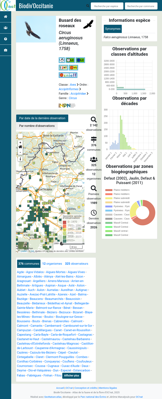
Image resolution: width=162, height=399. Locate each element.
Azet (73, 294)
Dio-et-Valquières (39, 370)
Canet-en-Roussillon (77, 330)
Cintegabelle (25, 357)
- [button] (20, 152)
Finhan (48, 375)
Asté (71, 285)
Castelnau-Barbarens (76, 339)
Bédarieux (38, 303)
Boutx (36, 321)
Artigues (37, 285)
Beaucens (36, 299)
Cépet (62, 352)
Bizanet (78, 312)
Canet (58, 330)
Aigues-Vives (76, 272)
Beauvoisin (73, 299)
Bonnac (37, 317)
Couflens (68, 361)
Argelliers (39, 281)
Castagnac (85, 334)
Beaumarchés (54, 299)
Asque (62, 285)
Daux (85, 366)
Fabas (21, 375)
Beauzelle (23, 303)
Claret (40, 357)
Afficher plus (71, 375)
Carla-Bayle (41, 334)
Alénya (48, 276)
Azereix (62, 294)
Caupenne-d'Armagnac (50, 348)
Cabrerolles (61, 321)
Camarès (37, 325)
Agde (20, 272)
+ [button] (20, 142)
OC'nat (69, 388)
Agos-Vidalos (35, 272)
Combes (81, 357)
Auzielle (22, 294)
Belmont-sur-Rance (48, 308)
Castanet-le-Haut (28, 339)
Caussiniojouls (77, 348)
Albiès (38, 276)
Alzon (79, 276)
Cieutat (73, 352)
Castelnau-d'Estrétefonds (33, 343)
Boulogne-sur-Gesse (69, 317)
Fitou (58, 375)
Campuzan (24, 330)
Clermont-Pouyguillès (60, 357)
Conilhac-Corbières (29, 361)
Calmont (76, 321)
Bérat (66, 308)
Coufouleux (84, 361)
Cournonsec (25, 366)
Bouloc (49, 317)
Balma (82, 294)
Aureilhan (67, 290)
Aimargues (24, 276)
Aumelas (53, 290)
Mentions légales (108, 388)
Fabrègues (34, 375)
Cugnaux (53, 366)
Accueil (60, 388)
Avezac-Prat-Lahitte (42, 294)
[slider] (62, 244)
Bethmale (38, 312)
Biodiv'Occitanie (36, 5)
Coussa (40, 366)
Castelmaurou (51, 339)
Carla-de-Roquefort (63, 334)
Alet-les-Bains (64, 276)
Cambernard (53, 325)
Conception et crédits (86, 388)
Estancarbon (81, 370)
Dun (56, 370)
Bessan (78, 308)
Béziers (52, 312)
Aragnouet (24, 281)
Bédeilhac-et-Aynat (60, 303)
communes (28, 263)
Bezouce (65, 312)
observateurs (76, 263)
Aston (81, 285)
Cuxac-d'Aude (70, 366)
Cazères (22, 352)
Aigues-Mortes (55, 272)
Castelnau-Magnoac (66, 343)
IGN (32, 251)
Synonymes (112, 29)
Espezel (66, 370)
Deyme (21, 370)
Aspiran (50, 285)
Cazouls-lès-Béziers (43, 352)
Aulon (41, 290)
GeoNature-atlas (53, 396)
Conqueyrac (52, 361)
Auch (31, 290)
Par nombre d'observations (37, 126)
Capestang (24, 334)
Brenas (47, 321)
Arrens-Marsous (58, 281)
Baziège (22, 299)
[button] (20, 147)
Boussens (23, 321)
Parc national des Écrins (93, 396)
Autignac (81, 290)
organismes (52, 263)
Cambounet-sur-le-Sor (77, 325)
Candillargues (43, 330)
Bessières (23, 312)
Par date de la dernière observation (42, 118)
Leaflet (24, 251)
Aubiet (21, 290)
